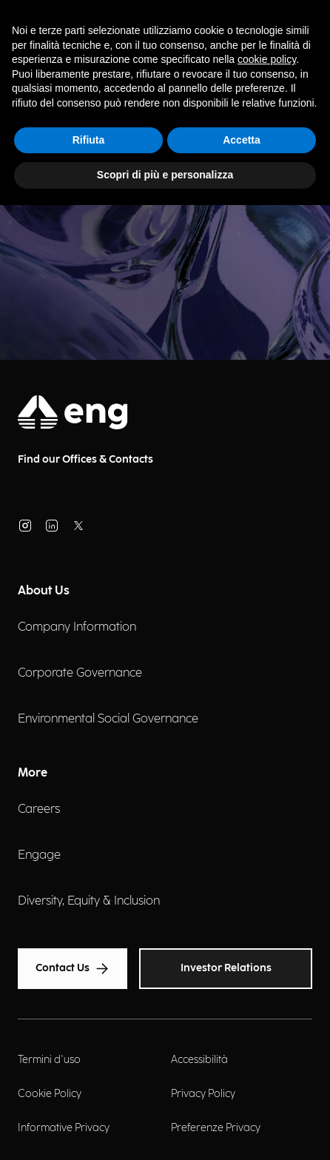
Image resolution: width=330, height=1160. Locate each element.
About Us (44, 591)
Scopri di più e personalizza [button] (165, 175)
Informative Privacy (64, 1128)
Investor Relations (226, 968)
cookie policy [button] (267, 59)
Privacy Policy (203, 1093)
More (32, 773)
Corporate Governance (80, 673)
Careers (39, 809)
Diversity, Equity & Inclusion (89, 901)
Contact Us (73, 969)
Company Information (77, 627)
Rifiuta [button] (89, 140)
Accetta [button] (241, 140)
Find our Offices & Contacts (85, 459)
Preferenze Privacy (215, 1128)
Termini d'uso (49, 1059)
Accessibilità (199, 1059)
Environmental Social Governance (108, 719)
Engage (39, 855)
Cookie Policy (49, 1093)
